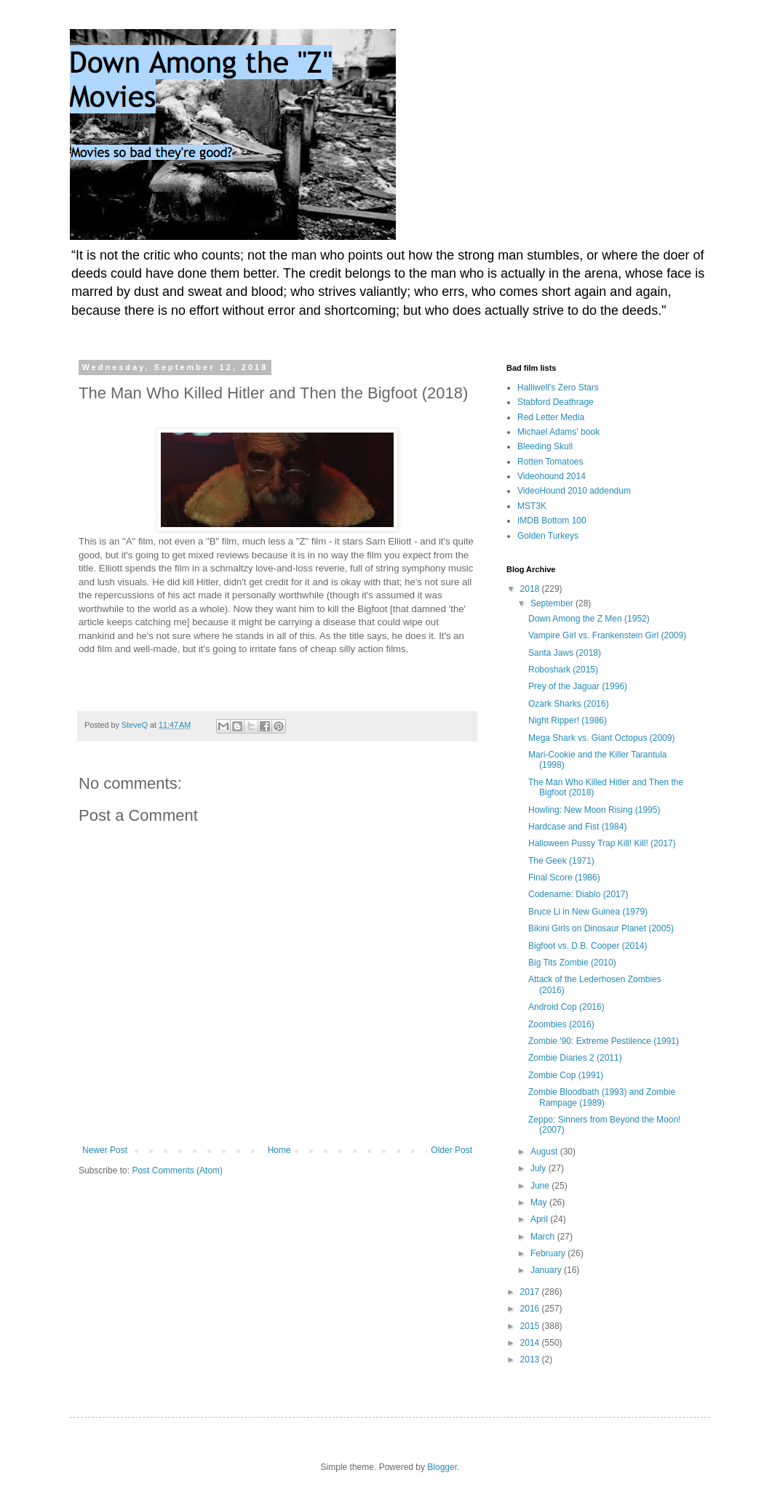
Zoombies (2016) (561, 1024)
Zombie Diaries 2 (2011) (575, 1058)
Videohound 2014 (551, 476)
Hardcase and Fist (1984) (577, 827)
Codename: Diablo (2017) (578, 894)
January (547, 1270)
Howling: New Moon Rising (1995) (594, 810)
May (539, 1202)
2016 (531, 1309)
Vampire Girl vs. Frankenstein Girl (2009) (607, 635)
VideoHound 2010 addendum (574, 491)
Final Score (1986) (564, 877)
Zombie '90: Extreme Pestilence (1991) (603, 1041)
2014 (531, 1343)
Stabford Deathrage (555, 402)
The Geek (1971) (561, 861)
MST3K (531, 506)
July (539, 1168)
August (545, 1151)
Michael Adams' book (558, 432)
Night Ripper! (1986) (567, 720)
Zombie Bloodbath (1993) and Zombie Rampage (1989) (601, 1097)
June (541, 1186)
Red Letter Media (550, 417)
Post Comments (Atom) (177, 1170)
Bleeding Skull (545, 446)
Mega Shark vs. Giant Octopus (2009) (601, 738)
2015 (531, 1326)
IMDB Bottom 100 (551, 520)
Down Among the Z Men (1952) (589, 619)
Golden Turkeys (547, 536)
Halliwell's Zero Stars (558, 387)
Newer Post (104, 1150)
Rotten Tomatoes (550, 462)
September (553, 603)
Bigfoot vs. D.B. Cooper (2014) (587, 946)
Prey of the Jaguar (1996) (577, 686)
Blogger (442, 1467)
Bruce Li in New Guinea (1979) (588, 912)
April (540, 1219)
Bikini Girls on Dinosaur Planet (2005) (601, 928)
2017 (531, 1292)
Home (279, 1150)
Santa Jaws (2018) (564, 653)
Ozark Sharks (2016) (568, 704)
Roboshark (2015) (563, 669)
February (549, 1253)
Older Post (451, 1150)
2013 (531, 1359)
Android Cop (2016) (566, 1007)
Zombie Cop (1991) (565, 1075)
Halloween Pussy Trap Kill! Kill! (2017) (602, 843)
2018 (531, 589)
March (543, 1237)
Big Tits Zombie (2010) (572, 962)
